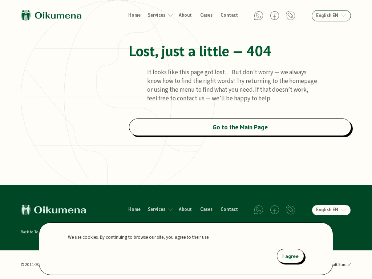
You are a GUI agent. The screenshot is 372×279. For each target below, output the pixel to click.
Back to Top (31, 232)
